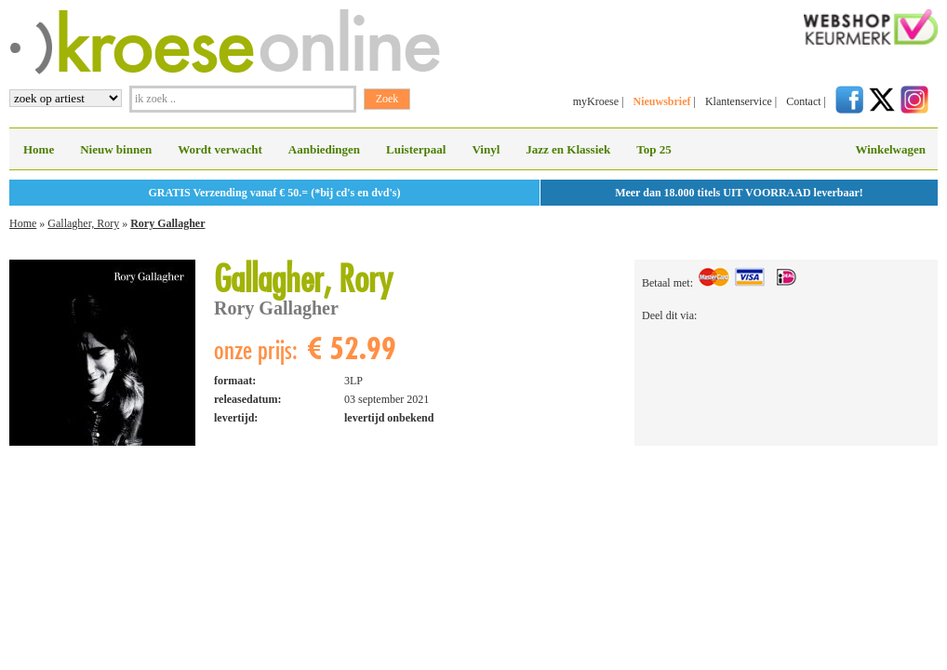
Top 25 (653, 149)
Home (38, 149)
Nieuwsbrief (661, 101)
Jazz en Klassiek (568, 149)
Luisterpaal (416, 149)
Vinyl (486, 149)
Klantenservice (738, 101)
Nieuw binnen (116, 149)
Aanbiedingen (324, 149)
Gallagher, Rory (83, 223)
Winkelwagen (890, 149)
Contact (803, 101)
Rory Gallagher (167, 223)
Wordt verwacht (220, 149)
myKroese (596, 101)
